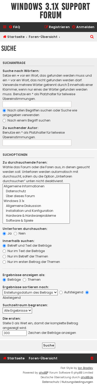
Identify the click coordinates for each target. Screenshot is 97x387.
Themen (32, 279)
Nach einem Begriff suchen (26, 120)
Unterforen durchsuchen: (25, 229)
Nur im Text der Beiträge (24, 251)
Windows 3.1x (36, 201)
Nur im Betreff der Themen (25, 256)
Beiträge (12, 279)
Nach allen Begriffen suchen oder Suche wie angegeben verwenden (40, 112)
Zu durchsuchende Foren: (25, 162)
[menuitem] (14, 27)
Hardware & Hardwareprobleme (36, 215)
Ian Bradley (85, 368)
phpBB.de (87, 377)
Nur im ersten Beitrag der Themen (31, 262)
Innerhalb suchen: (18, 241)
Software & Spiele (36, 220)
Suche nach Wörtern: (21, 71)
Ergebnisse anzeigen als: (24, 275)
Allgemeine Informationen (36, 186)
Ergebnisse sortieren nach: (26, 287)
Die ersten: (12, 318)
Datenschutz (36, 191)
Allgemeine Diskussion (36, 206)
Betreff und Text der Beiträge (27, 245)
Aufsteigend (71, 292)
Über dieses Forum (36, 196)
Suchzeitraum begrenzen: (25, 305)
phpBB (43, 373)
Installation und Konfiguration (36, 210)
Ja (7, 233)
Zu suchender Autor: (20, 128)
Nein (20, 233)
